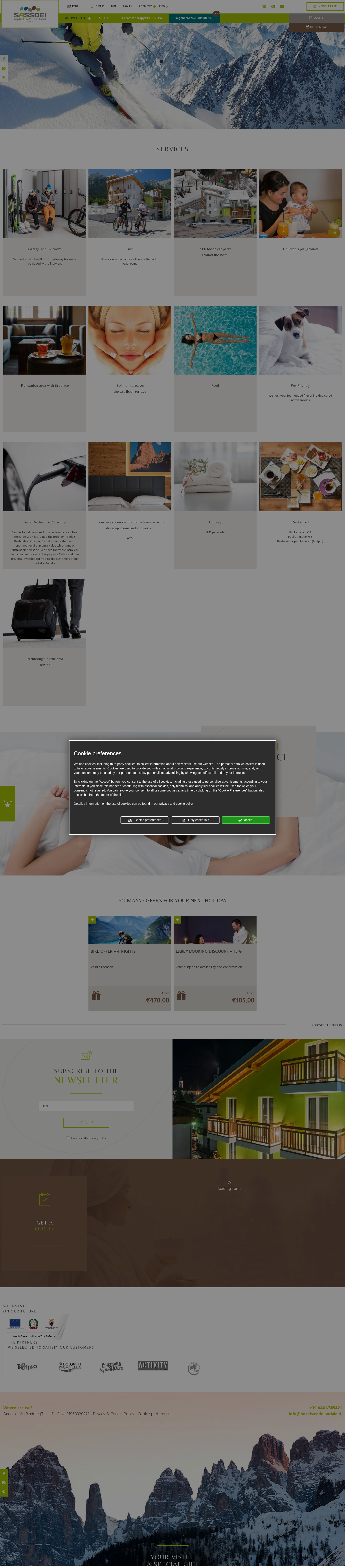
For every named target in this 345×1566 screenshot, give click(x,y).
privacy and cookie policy (176, 803)
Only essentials (195, 820)
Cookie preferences (144, 820)
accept (245, 820)
